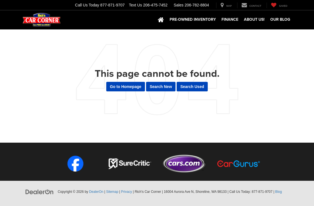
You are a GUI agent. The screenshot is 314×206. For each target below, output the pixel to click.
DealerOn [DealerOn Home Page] (96, 192)
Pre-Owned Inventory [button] (193, 19)
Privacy (126, 192)
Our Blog (280, 19)
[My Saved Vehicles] (279, 5)
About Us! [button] (254, 19)
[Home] (161, 19)
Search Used (192, 86)
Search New (161, 86)
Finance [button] (229, 19)
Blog (278, 192)
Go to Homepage (125, 86)
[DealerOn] (39, 191)
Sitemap (112, 192)
